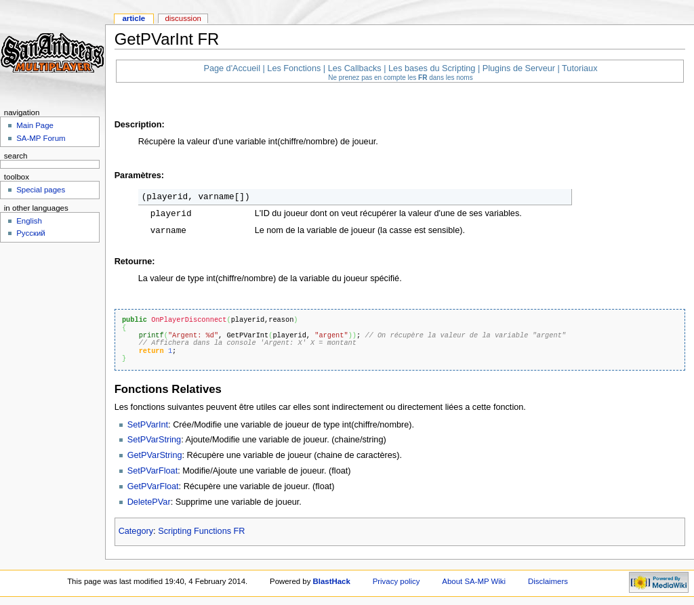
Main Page (35, 125)
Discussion (183, 18)
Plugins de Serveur (519, 68)
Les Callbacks (355, 68)
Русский (30, 233)
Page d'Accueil (231, 68)
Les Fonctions (294, 68)
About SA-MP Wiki (474, 581)
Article (133, 18)
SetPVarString (154, 439)
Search (16, 156)
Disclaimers (548, 581)
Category (136, 531)
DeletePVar (149, 502)
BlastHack (331, 581)
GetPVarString (154, 455)
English (29, 221)
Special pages (40, 190)
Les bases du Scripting (431, 68)
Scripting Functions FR (201, 531)
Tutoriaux (579, 68)
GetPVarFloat (153, 486)
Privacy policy (396, 581)
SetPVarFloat (152, 471)
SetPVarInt (147, 425)
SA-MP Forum (40, 138)
